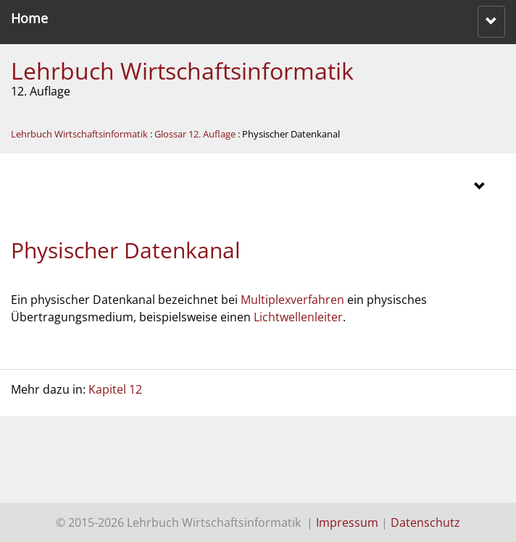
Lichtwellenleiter (298, 317)
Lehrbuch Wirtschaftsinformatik (182, 70)
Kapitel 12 (115, 389)
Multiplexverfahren (292, 300)
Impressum (347, 522)
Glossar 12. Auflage (195, 133)
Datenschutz (425, 522)
